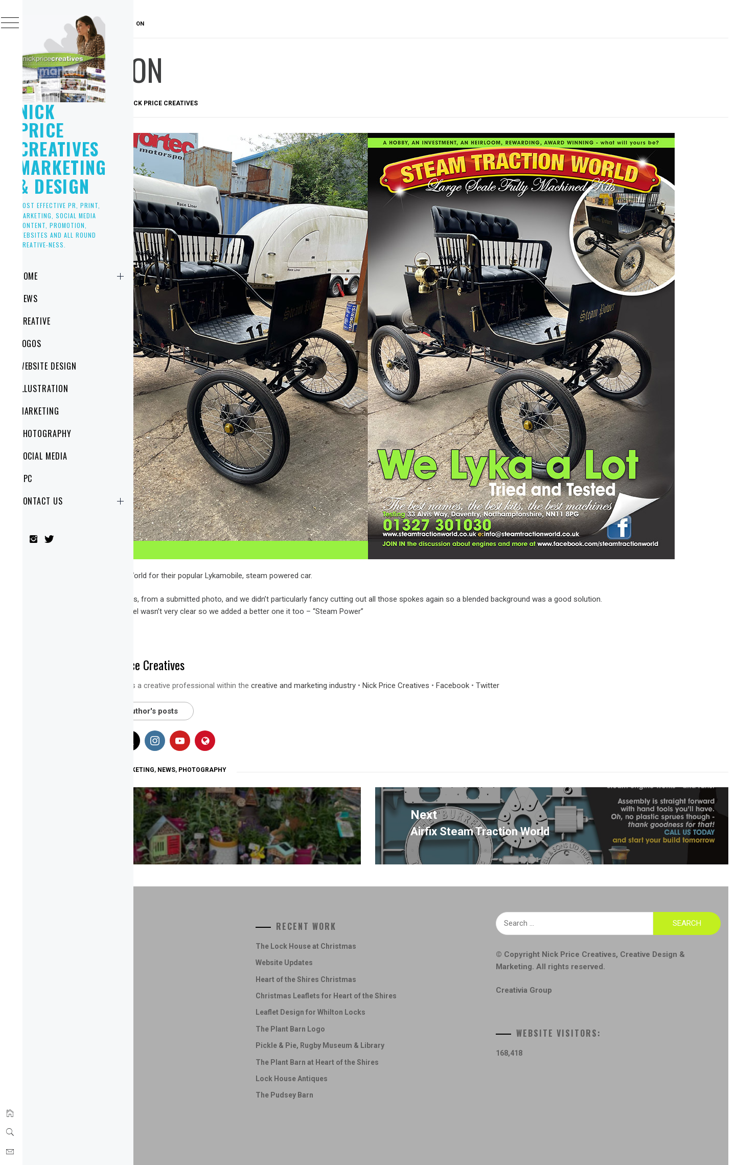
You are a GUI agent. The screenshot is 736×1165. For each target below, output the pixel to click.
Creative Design (196, 952)
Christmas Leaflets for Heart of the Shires (428, 969)
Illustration (63, 388)
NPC (45, 478)
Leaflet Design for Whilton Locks (413, 985)
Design (181, 969)
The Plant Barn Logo (392, 1002)
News (48, 298)
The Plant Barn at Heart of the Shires (419, 1035)
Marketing (59, 411)
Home (93, 276)
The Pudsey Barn (387, 1068)
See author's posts (297, 691)
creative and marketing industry (456, 665)
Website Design (67, 366)
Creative (54, 321)
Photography (65, 433)
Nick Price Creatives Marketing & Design (82, 148)
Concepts (185, 935)
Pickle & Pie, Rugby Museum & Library (422, 1018)
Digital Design (193, 985)
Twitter (641, 665)
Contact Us (93, 501)
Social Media (63, 456)
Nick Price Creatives (315, 103)
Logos (50, 343)
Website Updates (386, 935)
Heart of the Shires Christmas (408, 952)
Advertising (190, 750)
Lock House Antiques (394, 1051)
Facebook (606, 665)
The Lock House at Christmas (408, 919)
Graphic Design (240, 750)
